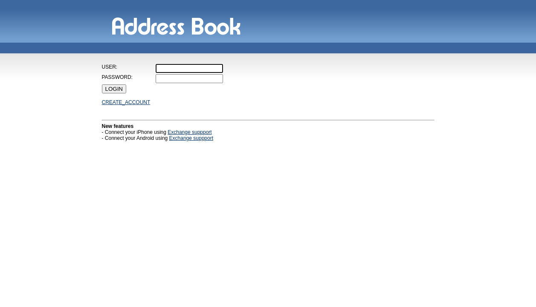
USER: (110, 67)
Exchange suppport (190, 132)
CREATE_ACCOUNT (126, 102)
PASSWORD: (117, 77)
